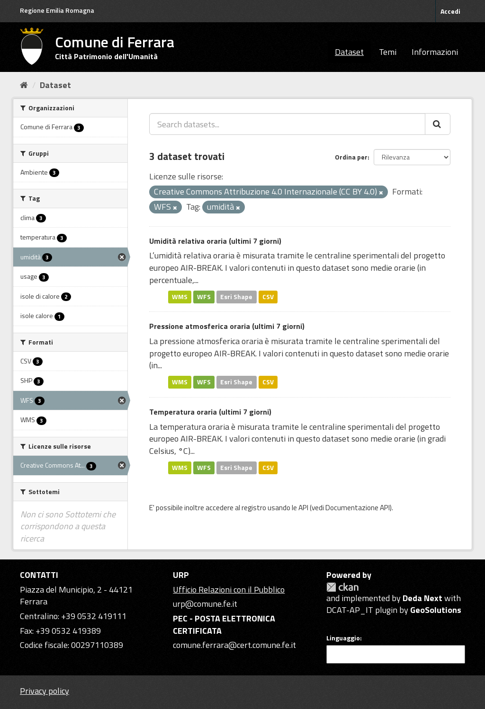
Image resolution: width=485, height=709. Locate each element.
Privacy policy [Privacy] (44, 690)
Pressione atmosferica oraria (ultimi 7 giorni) (227, 326)
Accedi (450, 11)
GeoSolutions (435, 609)
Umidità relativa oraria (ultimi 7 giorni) (215, 241)
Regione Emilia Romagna (57, 10)
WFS (204, 296)
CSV (268, 296)
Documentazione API (357, 507)
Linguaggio (343, 638)
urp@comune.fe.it (205, 603)
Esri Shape (236, 296)
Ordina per (351, 157)
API (303, 507)
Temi (387, 51)
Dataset (349, 51)
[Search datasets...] (287, 124)
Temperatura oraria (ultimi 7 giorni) (210, 411)
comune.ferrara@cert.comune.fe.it (234, 644)
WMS (180, 296)
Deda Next (422, 598)
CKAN (342, 587)
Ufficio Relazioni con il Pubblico (229, 589)
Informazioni (435, 51)
